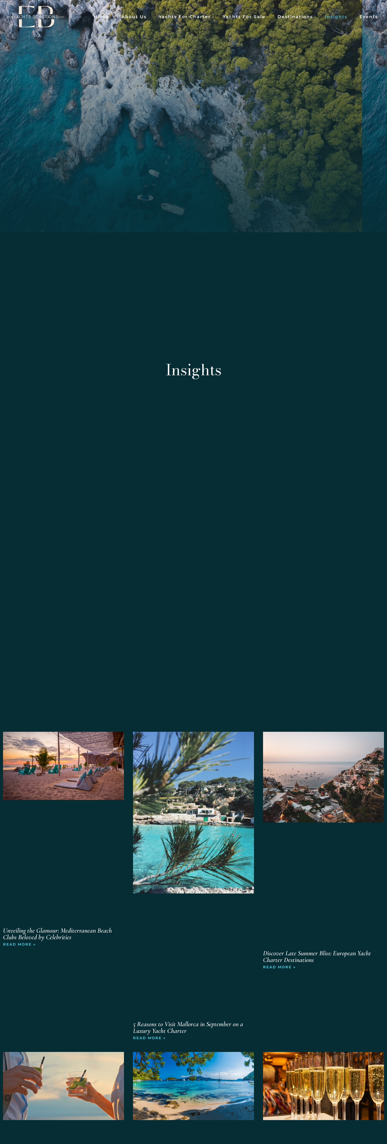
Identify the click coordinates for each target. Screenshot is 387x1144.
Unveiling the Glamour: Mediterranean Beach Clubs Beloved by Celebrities (57, 934)
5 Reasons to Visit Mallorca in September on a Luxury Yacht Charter (188, 1027)
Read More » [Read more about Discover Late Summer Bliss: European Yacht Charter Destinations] (279, 967)
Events (368, 16)
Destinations (295, 16)
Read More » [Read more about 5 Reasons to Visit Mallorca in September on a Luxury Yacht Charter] (149, 1038)
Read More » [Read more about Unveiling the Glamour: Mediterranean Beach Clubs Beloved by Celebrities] (19, 944)
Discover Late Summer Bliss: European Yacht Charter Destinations (317, 956)
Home (101, 16)
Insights (336, 16)
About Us (134, 16)
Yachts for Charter (185, 16)
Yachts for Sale (244, 16)
